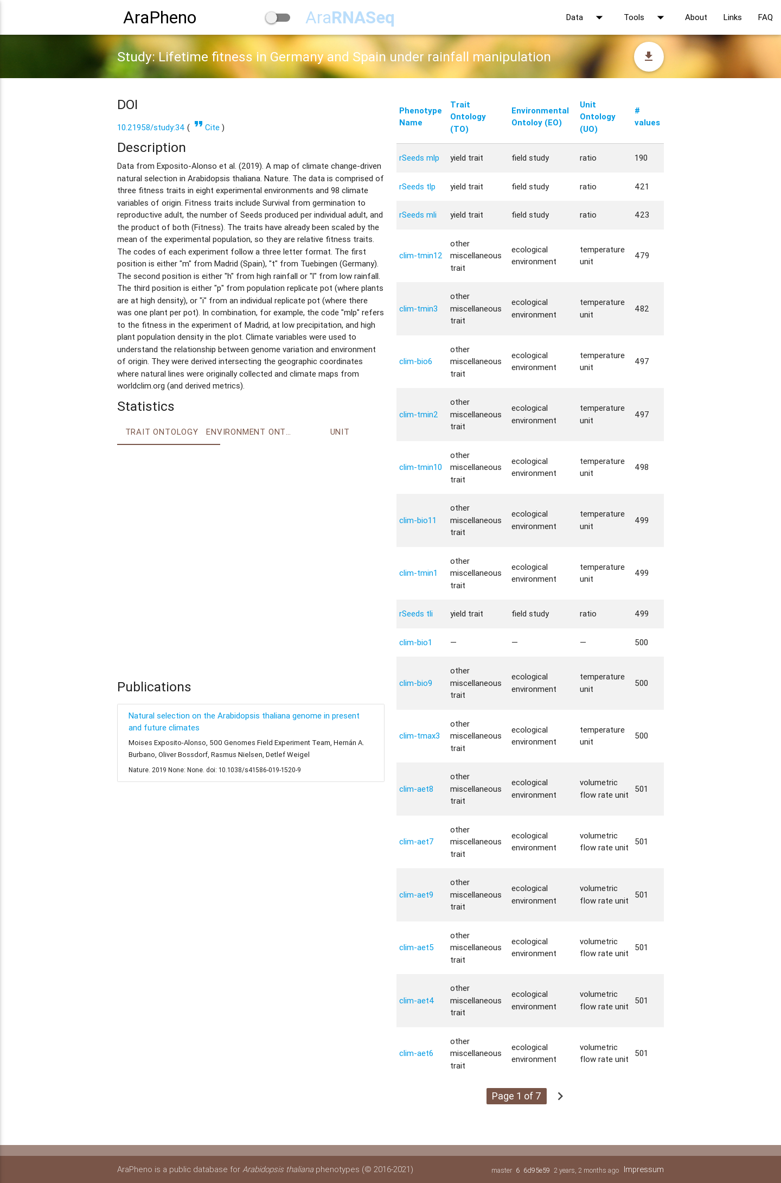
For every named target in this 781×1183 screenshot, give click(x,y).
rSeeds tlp (417, 186)
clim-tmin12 (421, 255)
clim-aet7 (416, 841)
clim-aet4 (416, 1000)
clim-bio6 (415, 361)
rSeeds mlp (419, 157)
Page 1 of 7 (516, 1096)
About (696, 17)
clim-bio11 (418, 520)
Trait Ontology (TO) (468, 116)
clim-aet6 (416, 1053)
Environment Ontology (250, 432)
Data (586, 17)
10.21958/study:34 (151, 127)
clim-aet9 (416, 894)
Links (733, 17)
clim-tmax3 (419, 735)
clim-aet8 (416, 789)
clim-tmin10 (420, 467)
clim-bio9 (415, 683)
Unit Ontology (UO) (598, 116)
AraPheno (159, 17)
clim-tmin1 (418, 573)
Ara (350, 17)
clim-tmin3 (418, 308)
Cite (206, 127)
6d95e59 (535, 1170)
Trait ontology (162, 432)
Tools (646, 17)
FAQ (765, 17)
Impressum (643, 1169)
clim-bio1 (415, 642)
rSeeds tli (416, 613)
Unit (340, 432)
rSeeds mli (418, 214)
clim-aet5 (416, 947)
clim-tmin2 (418, 414)
